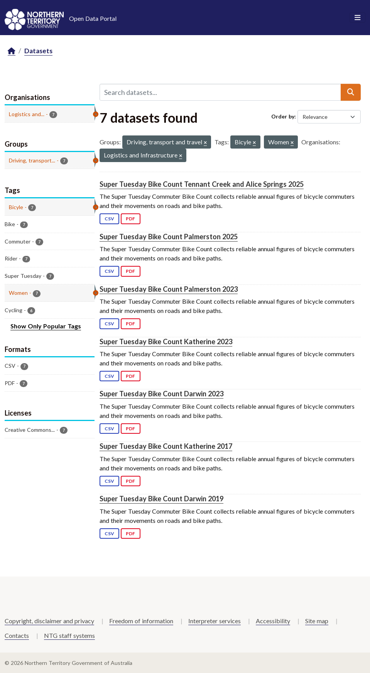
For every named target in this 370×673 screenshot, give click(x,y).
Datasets (38, 51)
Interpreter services (214, 620)
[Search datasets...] (220, 92)
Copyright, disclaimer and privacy (49, 620)
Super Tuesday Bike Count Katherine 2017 (166, 446)
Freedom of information (141, 620)
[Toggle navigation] (357, 17)
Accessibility (273, 620)
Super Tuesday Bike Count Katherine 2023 (166, 341)
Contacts (17, 635)
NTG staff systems (69, 635)
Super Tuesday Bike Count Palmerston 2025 (169, 236)
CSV (109, 219)
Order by (282, 116)
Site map (316, 620)
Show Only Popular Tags (45, 326)
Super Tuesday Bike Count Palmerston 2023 (169, 289)
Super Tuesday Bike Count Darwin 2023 (161, 393)
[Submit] (351, 92)
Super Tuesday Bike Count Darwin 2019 (161, 498)
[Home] (11, 51)
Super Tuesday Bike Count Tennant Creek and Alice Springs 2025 (202, 184)
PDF (130, 219)
